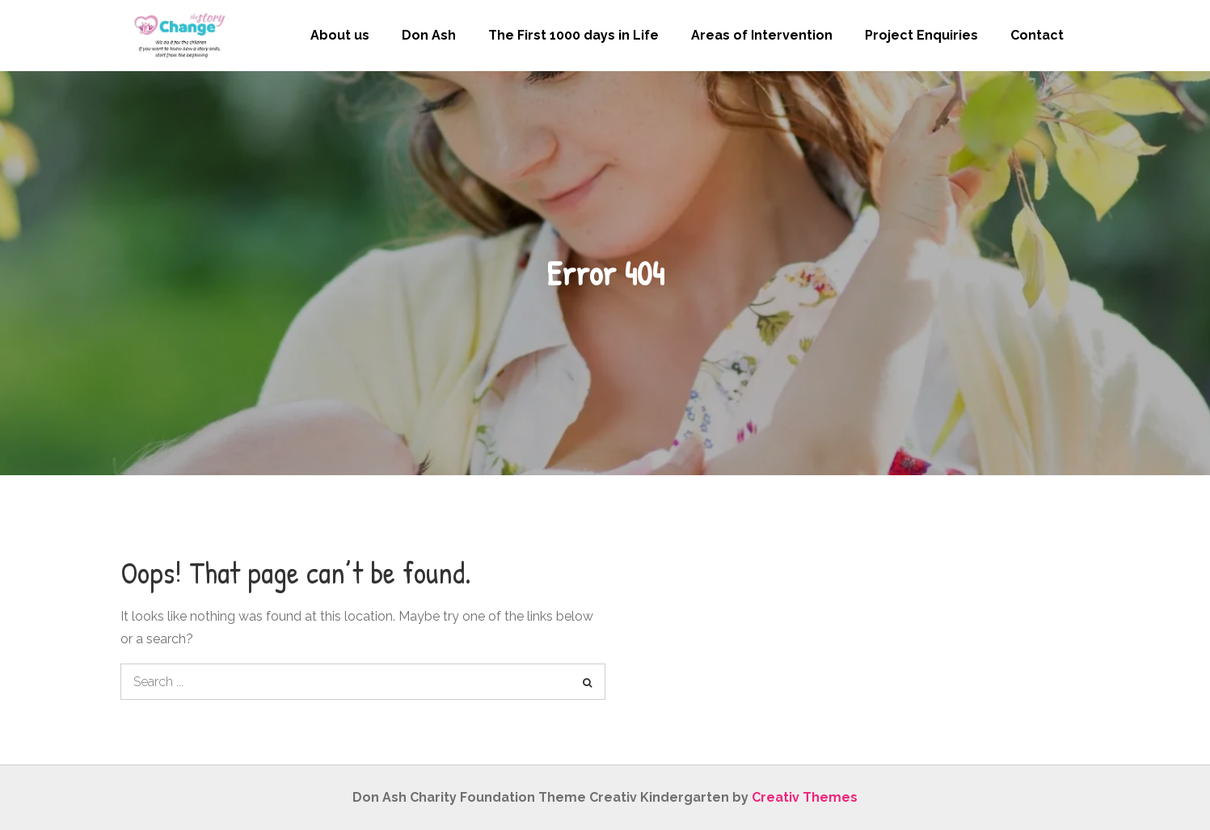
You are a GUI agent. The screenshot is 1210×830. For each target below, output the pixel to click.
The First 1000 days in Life (573, 35)
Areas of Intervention (762, 35)
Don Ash (429, 35)
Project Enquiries (921, 35)
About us (339, 35)
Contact (1037, 35)
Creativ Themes (805, 797)
